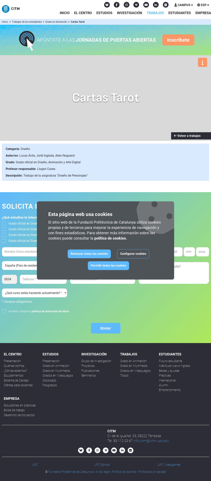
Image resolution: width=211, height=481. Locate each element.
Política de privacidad (152, 472)
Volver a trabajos (187, 136)
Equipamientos (13, 375)
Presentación (12, 361)
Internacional (167, 380)
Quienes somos (14, 366)
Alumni (163, 385)
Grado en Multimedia (56, 371)
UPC (35, 465)
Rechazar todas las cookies (89, 254)
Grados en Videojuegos (58, 375)
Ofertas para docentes (18, 385)
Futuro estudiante (170, 361)
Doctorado (49, 380)
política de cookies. (110, 238)
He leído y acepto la (39, 311)
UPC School (102, 465)
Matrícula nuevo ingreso (174, 366)
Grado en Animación (56, 21)
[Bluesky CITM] (107, 5)
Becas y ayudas (169, 371)
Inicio (65, 13)
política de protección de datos (50, 311)
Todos (124, 375)
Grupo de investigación (96, 361)
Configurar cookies (133, 254)
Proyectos (88, 366)
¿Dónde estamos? (15, 371)
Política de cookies (124, 472)
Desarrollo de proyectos (19, 415)
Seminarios (88, 375)
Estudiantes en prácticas (20, 405)
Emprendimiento (170, 390)
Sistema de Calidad (16, 380)
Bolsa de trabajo (14, 410)
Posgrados (50, 385)
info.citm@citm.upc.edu (151, 441)
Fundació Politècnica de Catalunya (70, 472)
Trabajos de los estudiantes (27, 21)
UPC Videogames (169, 465)
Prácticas (165, 375)
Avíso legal (102, 472)
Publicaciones (90, 371)
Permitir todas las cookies (108, 266)
